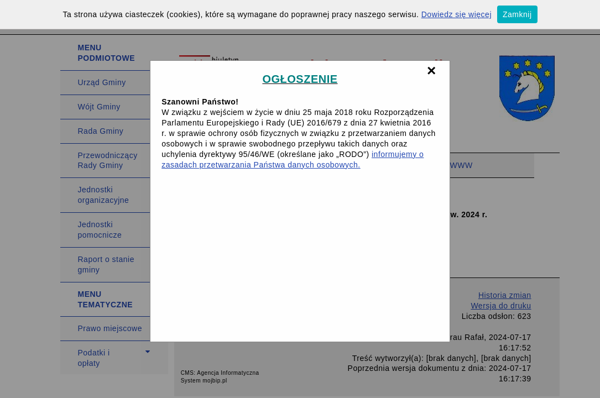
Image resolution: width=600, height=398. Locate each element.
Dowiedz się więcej (456, 14)
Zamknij (517, 14)
